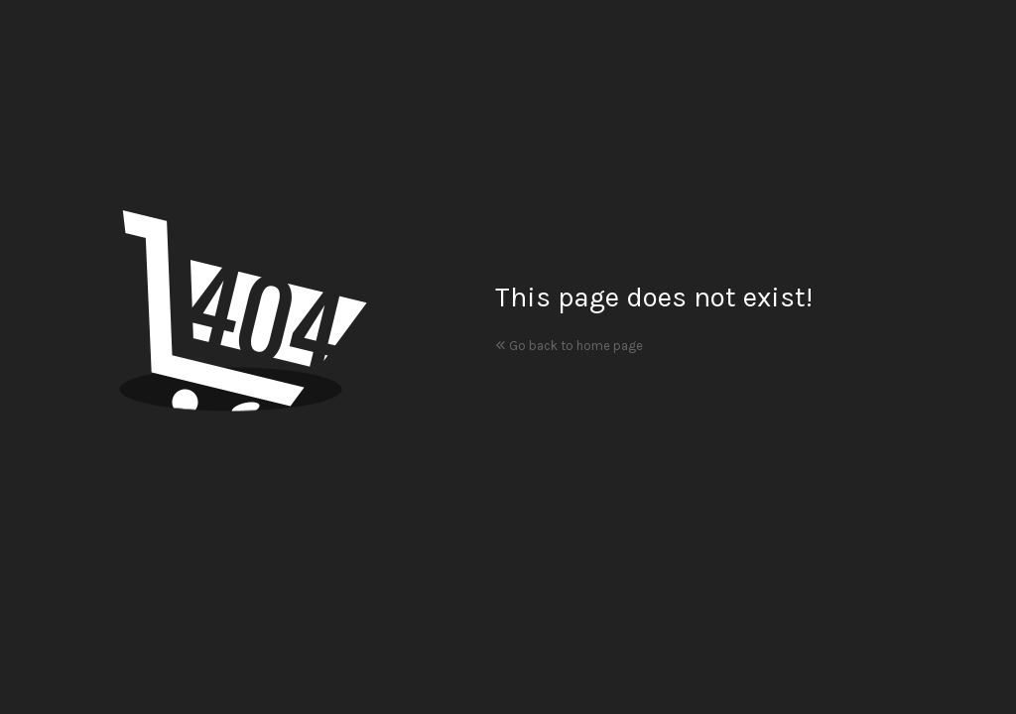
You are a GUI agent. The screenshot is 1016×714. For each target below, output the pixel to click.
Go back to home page (569, 345)
